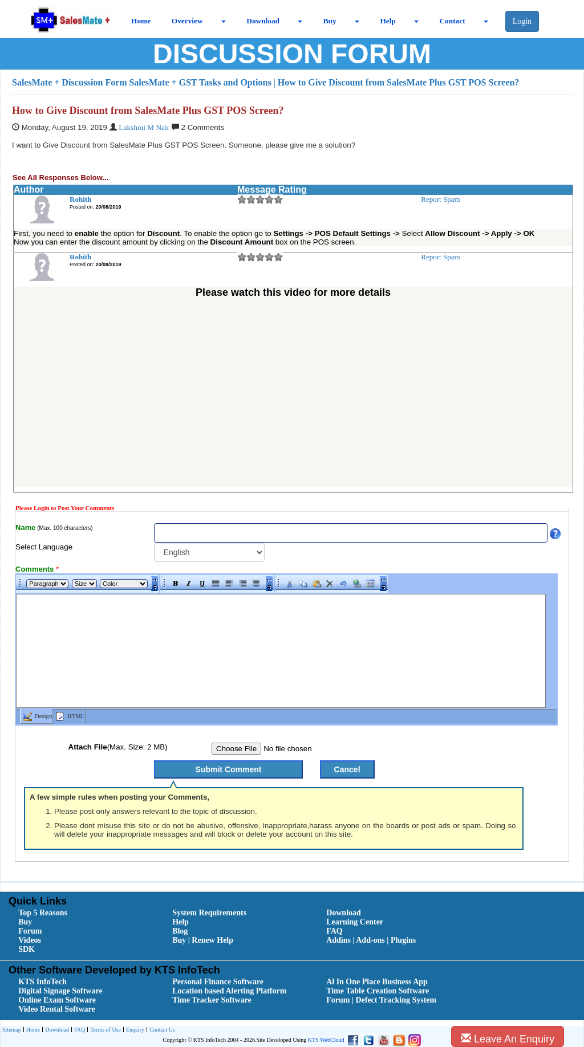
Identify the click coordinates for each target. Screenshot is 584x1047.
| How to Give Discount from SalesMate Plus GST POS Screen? (396, 82)
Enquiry (133, 1030)
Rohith (80, 199)
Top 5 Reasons (42, 913)
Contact (452, 21)
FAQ (334, 931)
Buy (329, 21)
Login (522, 21)
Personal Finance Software (217, 981)
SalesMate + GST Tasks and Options (200, 82)
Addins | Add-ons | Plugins (371, 940)
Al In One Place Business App (377, 981)
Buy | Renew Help (202, 940)
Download (262, 21)
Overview (187, 21)
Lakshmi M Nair (144, 127)
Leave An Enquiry (507, 1039)
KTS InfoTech (42, 981)
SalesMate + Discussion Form (69, 82)
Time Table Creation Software (377, 991)
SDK (26, 949)
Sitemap (11, 1029)
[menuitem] (83, 913)
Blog (180, 931)
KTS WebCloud (326, 1040)
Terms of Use (104, 1030)
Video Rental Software (56, 1009)
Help (387, 21)
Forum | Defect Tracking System (381, 1000)
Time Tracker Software (212, 1000)
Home (141, 21)
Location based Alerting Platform (229, 991)
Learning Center (354, 922)
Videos (29, 940)
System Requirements (209, 913)
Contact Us (161, 1030)
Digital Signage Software (60, 991)
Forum (30, 931)
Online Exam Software (57, 1000)
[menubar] (294, 931)
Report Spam (440, 199)
